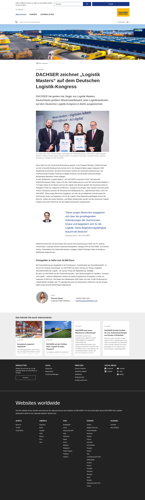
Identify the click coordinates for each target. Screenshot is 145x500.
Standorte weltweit (80, 371)
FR (94, 427)
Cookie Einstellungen (52, 374)
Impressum (48, 368)
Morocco (18, 424)
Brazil (41, 427)
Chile (41, 433)
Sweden (89, 480)
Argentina (42, 424)
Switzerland (90, 483)
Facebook (109, 368)
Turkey (89, 486)
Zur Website (20, 9)
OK (87, 4)
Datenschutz (49, 371)
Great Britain (91, 445)
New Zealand (114, 427)
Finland (89, 436)
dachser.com (52, 413)
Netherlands (90, 460)
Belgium (89, 427)
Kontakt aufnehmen (81, 380)
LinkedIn (108, 371)
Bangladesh (66, 424)
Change (110, 4)
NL (96, 427)
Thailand (65, 454)
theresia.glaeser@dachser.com (87, 301)
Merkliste (121, 22)
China (65, 427)
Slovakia (89, 474)
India (64, 433)
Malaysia (66, 445)
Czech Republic (92, 430)
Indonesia (66, 436)
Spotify (120, 374)
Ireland (89, 451)
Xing (119, 371)
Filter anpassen (42, 63)
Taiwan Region (67, 451)
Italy (88, 454)
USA (40, 442)
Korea (65, 442)
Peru (40, 439)
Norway (89, 462)
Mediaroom (21, 14)
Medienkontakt (79, 377)
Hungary (89, 448)
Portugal (89, 468)
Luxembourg (91, 457)
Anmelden (25, 377)
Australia (113, 424)
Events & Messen (80, 368)
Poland (89, 465)
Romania (89, 471)
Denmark (90, 433)
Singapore (66, 448)
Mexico (41, 436)
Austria (89, 424)
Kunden (33, 14)
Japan (65, 439)
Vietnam (65, 457)
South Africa (19, 430)
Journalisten (47, 14)
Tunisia (18, 427)
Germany (90, 442)
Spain (88, 477)
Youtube (121, 368)
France (89, 439)
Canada (41, 430)
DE (99, 457)
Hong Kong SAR (68, 430)
